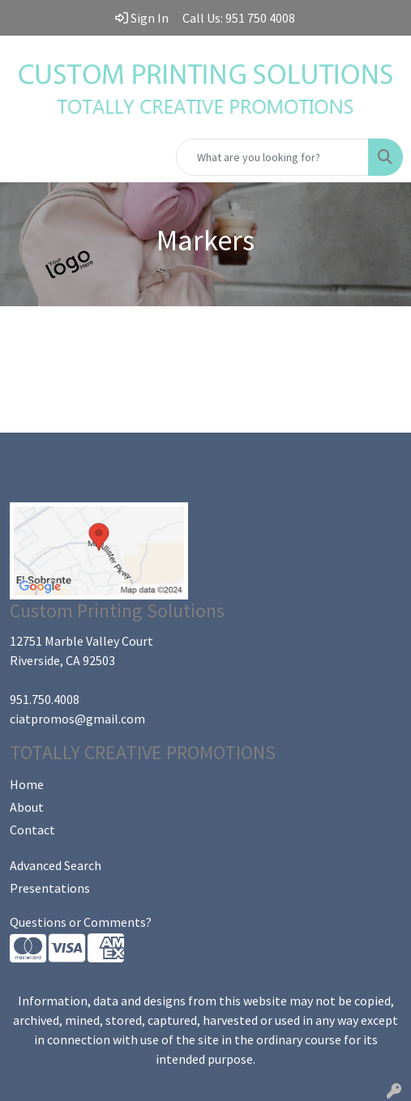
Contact (32, 829)
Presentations (50, 888)
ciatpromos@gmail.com (77, 719)
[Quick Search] (272, 157)
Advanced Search (55, 865)
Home (27, 784)
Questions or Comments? (81, 922)
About (27, 807)
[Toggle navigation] (25, 157)
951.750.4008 (44, 699)
